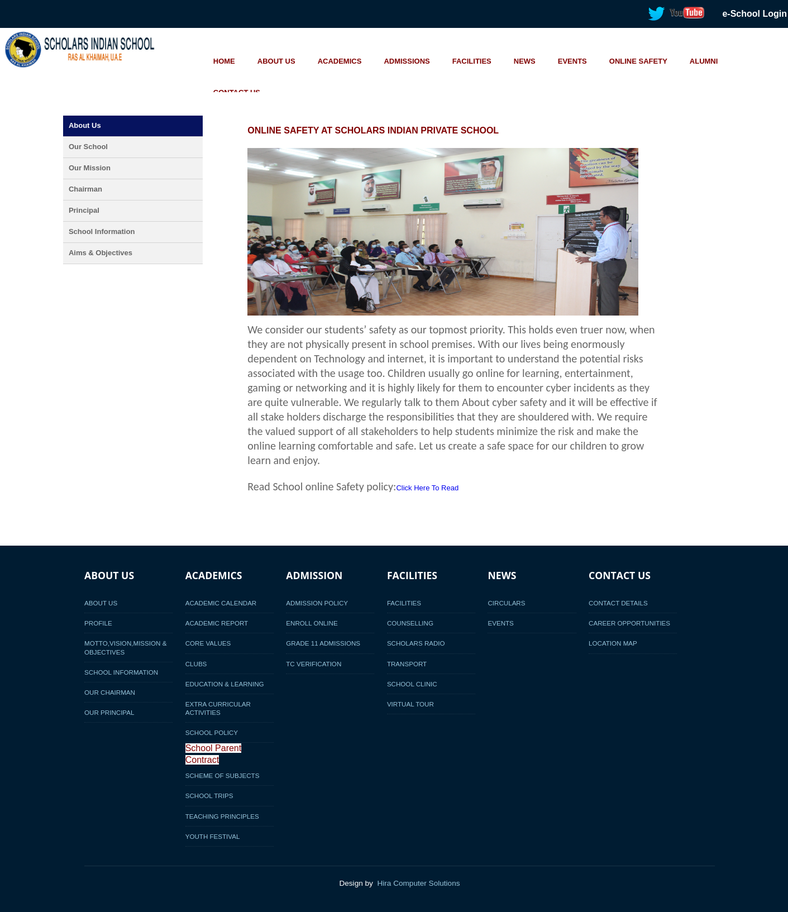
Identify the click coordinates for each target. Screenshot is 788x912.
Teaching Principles (222, 816)
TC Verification (313, 663)
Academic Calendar (221, 603)
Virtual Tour (410, 704)
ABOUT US (276, 61)
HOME (224, 61)
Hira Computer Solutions (418, 883)
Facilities (404, 603)
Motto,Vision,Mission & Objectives (125, 647)
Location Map (613, 643)
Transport (407, 663)
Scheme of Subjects (222, 775)
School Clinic (412, 683)
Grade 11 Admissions (323, 643)
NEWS (525, 61)
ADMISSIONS (406, 61)
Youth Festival (212, 836)
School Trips (209, 795)
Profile (98, 623)
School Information (102, 231)
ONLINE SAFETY (638, 61)
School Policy (211, 732)
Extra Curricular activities (218, 708)
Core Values (208, 643)
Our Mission (90, 168)
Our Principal (109, 712)
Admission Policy (317, 603)
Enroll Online (311, 623)
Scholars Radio (416, 643)
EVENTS (572, 61)
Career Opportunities (629, 623)
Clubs (196, 663)
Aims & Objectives (100, 253)
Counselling (410, 623)
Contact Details (618, 603)
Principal (84, 210)
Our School (88, 146)
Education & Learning (224, 683)
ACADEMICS (340, 61)
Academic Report (217, 623)
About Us (85, 125)
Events (500, 623)
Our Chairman (109, 692)
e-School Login (754, 13)
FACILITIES (471, 61)
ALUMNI (704, 61)
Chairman (85, 189)
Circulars (506, 603)
